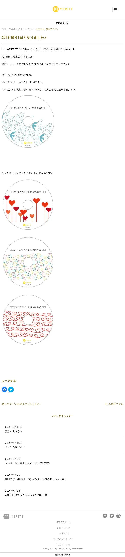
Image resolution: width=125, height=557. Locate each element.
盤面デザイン (52, 29)
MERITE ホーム (63, 522)
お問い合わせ (63, 528)
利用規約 (63, 533)
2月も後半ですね (114, 404)
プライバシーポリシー (63, 539)
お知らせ (40, 29)
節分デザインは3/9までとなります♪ (21, 404)
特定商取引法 (63, 544)
